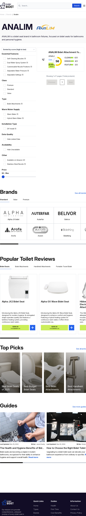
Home (2, 14)
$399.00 (15, 327)
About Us (74, 506)
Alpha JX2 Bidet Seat (13, 301)
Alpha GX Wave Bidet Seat (55, 301)
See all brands (80, 193)
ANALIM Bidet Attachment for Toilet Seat (64, 52)
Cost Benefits (56, 513)
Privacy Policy (76, 513)
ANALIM (51, 56)
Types (35, 509)
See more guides (79, 407)
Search (77, 6)
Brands (36, 513)
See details (51, 60)
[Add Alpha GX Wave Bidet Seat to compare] (71, 327)
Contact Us (75, 509)
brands (9, 14)
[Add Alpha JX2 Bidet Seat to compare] (32, 327)
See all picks (81, 349)
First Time (55, 509)
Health (53, 506)
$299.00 (54, 327)
